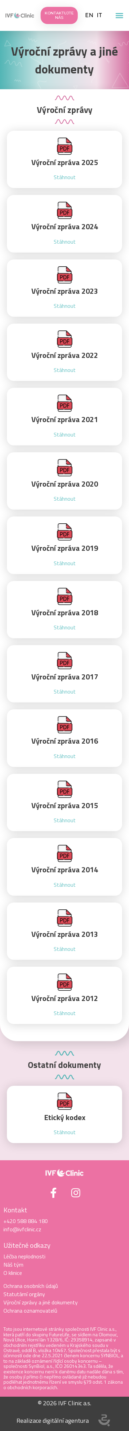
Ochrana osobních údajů (30, 1286)
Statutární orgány (24, 1294)
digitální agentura (66, 1420)
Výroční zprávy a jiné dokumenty (64, 60)
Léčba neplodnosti (24, 1256)
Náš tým (13, 1264)
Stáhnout (65, 177)
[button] (119, 15)
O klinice (12, 1273)
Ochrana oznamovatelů (30, 1310)
